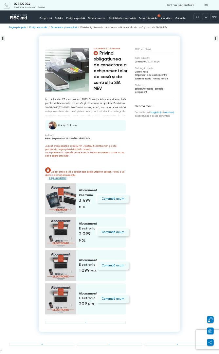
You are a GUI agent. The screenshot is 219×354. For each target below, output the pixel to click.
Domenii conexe (97, 18)
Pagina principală (17, 27)
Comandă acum (113, 198)
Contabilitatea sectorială (122, 18)
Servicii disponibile (149, 17)
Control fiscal (141, 71)
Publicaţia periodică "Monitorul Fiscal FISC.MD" (67, 138)
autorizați (169, 112)
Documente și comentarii (64, 27)
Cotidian (59, 18)
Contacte (180, 18)
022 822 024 (22, 4)
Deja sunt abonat (57, 178)
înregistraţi (156, 112)
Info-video (166, 18)
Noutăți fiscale (160, 78)
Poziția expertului (75, 18)
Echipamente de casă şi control (151, 75)
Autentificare (186, 5)
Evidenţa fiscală (143, 78)
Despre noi (46, 18)
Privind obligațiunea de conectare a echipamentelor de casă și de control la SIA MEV (124, 27)
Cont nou (172, 5)
